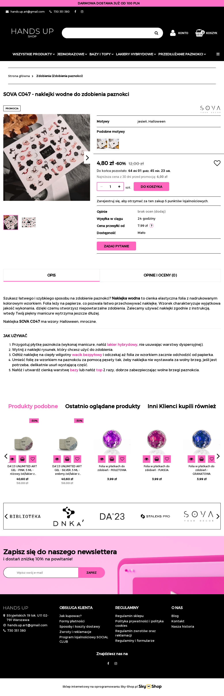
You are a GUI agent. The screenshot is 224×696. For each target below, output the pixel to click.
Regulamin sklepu (129, 616)
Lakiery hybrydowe (136, 54)
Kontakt (177, 621)
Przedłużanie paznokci (182, 54)
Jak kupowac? (70, 616)
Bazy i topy (101, 54)
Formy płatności (72, 621)
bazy (74, 370)
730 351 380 (16, 630)
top (99, 370)
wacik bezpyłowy (87, 354)
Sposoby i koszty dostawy (79, 626)
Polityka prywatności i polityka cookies (139, 623)
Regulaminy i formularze (134, 640)
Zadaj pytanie (116, 246)
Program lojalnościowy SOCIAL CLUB (83, 639)
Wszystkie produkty (34, 54)
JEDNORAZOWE (72, 54)
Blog (175, 616)
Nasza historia (182, 626)
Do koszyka (151, 186)
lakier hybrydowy (122, 344)
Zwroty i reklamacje (75, 632)
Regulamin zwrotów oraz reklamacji (135, 633)
